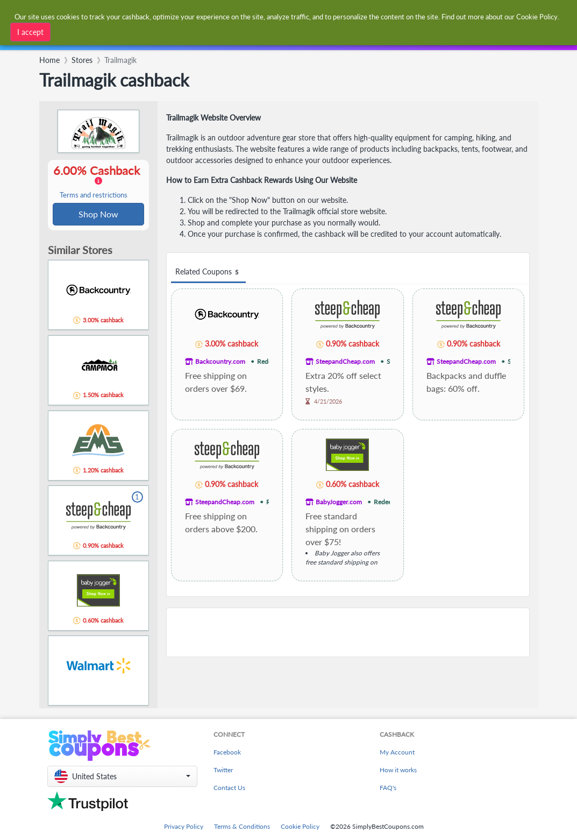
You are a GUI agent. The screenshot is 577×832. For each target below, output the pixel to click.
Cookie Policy (300, 827)
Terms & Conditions (242, 827)
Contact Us (229, 789)
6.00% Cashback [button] (98, 182)
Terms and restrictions (93, 195)
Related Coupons (208, 272)
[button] (122, 777)
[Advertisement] (348, 632)
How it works (398, 771)
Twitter (223, 771)
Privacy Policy (183, 827)
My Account (397, 753)
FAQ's (388, 789)
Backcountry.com (220, 361)
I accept (30, 32)
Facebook (227, 753)
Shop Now (98, 214)
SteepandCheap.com (345, 361)
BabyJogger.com (339, 502)
